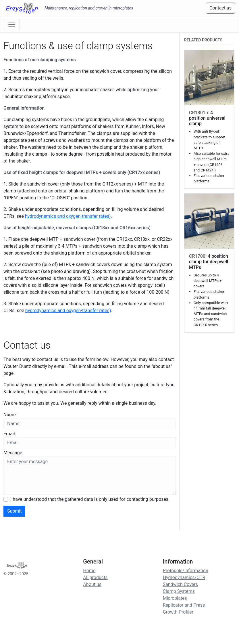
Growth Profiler (178, 612)
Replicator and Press (184, 605)
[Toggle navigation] (12, 24)
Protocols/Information (185, 570)
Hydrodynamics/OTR (184, 577)
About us (92, 584)
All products (95, 577)
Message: (13, 452)
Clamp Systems (179, 591)
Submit (14, 511)
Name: (10, 414)
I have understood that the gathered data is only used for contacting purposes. (89, 499)
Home (89, 570)
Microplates (175, 598)
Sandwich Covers (180, 584)
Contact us (220, 8)
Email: (9, 433)
